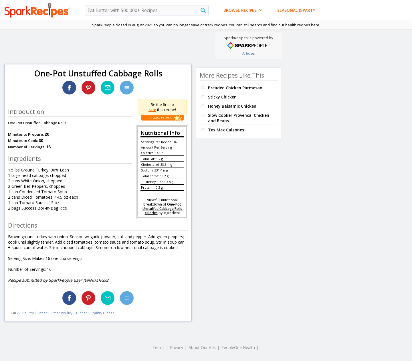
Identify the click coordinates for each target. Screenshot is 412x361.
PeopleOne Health (238, 347)
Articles (248, 53)
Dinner (81, 313)
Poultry (28, 313)
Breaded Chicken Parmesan (235, 87)
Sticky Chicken (222, 97)
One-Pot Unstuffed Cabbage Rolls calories (162, 208)
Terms (158, 347)
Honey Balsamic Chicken (232, 106)
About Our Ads (202, 347)
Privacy (176, 347)
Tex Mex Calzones (226, 130)
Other (42, 313)
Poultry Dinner (102, 313)
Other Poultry (61, 313)
